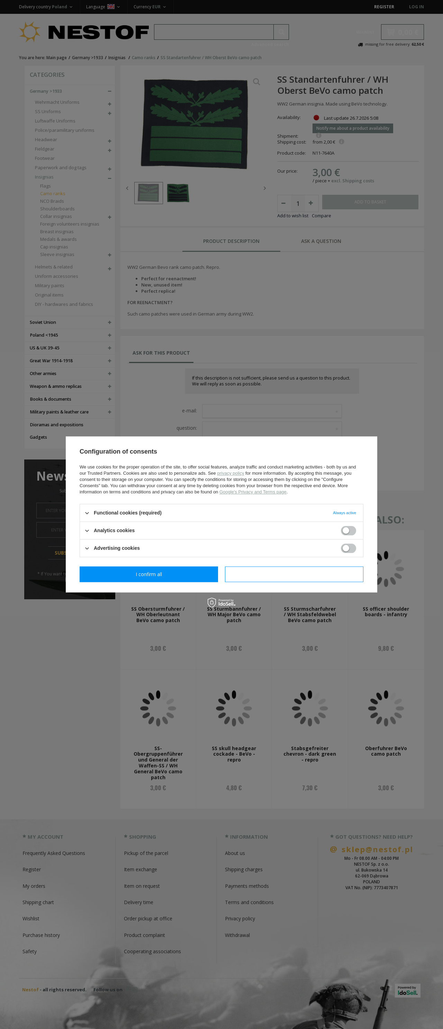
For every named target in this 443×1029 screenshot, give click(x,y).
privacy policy (230, 473)
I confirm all (294, 574)
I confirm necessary (149, 574)
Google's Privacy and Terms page (253, 491)
